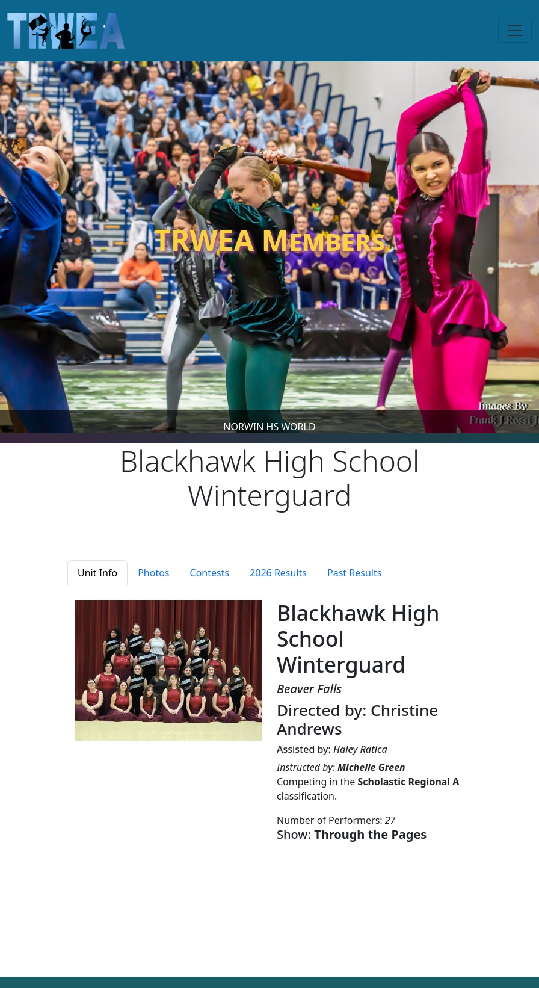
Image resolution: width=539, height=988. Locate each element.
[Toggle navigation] (515, 31)
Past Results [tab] (354, 572)
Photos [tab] (153, 572)
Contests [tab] (210, 572)
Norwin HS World (269, 426)
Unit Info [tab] (97, 572)
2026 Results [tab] (278, 572)
